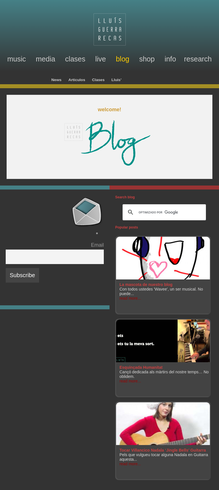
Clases (98, 80)
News (56, 80)
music (16, 59)
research (198, 59)
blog (122, 59)
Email (97, 245)
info (170, 59)
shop (147, 59)
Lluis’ (116, 80)
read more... (130, 298)
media (45, 59)
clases (75, 59)
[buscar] (163, 212)
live (100, 59)
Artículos (76, 80)
